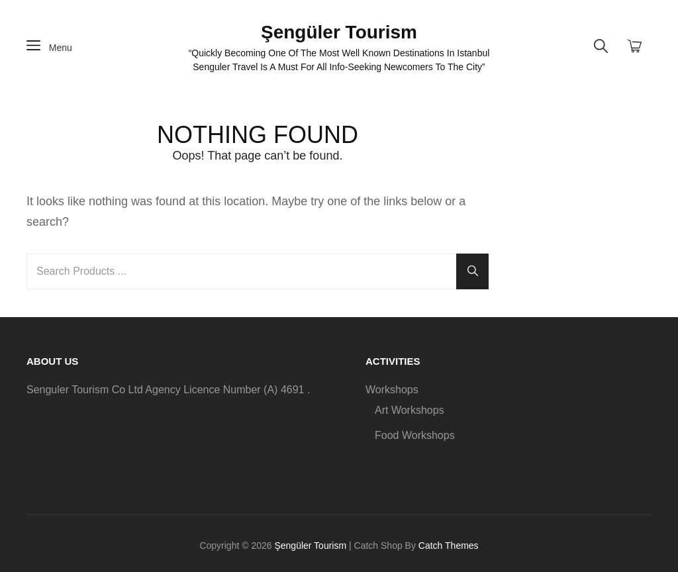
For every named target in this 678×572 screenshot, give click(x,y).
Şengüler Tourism (339, 32)
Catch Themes (448, 545)
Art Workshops (409, 410)
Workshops (391, 389)
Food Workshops (415, 435)
